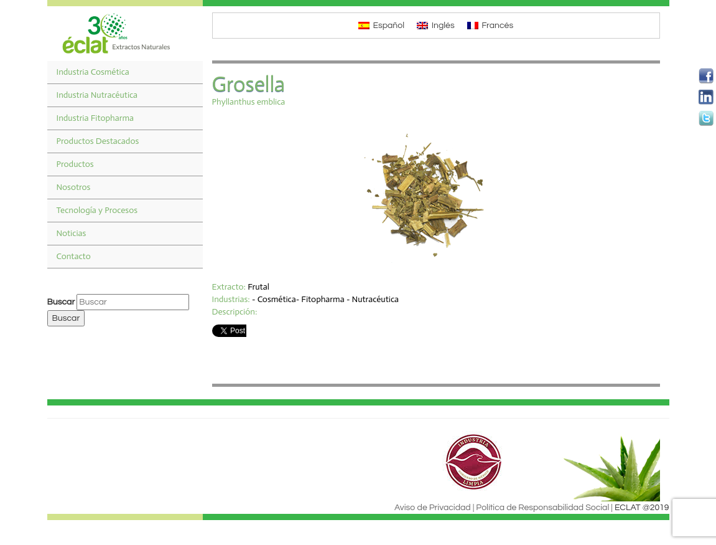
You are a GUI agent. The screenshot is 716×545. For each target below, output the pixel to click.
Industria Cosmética (93, 72)
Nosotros (74, 187)
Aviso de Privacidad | (434, 507)
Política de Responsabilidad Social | (544, 507)
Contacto (74, 256)
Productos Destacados (98, 141)
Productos (75, 164)
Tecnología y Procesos (97, 210)
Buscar (61, 302)
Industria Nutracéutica (97, 95)
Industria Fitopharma (95, 118)
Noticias (71, 233)
